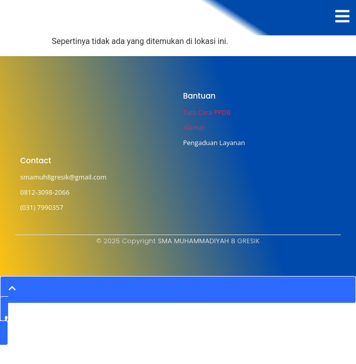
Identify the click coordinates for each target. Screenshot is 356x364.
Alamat (194, 127)
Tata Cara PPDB (207, 112)
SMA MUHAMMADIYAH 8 (196, 241)
